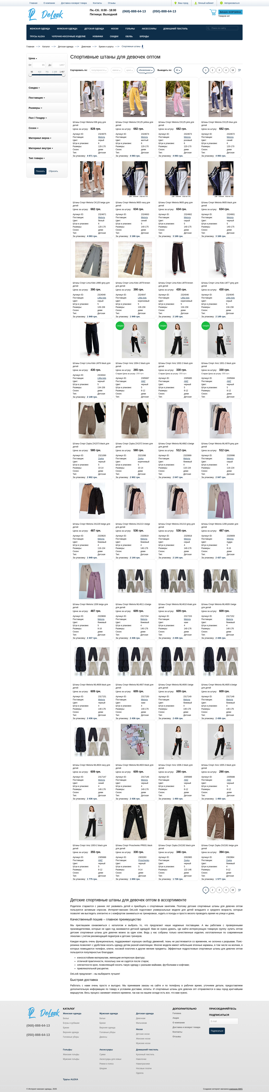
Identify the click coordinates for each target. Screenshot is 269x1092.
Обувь (129, 36)
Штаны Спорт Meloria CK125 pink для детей (176, 123)
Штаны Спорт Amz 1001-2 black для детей (218, 365)
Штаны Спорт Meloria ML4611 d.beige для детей (133, 606)
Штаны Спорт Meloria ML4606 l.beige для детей (176, 686)
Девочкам (140, 1018)
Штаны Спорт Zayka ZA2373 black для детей (91, 445)
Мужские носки (143, 1043)
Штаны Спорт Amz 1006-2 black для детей (176, 766)
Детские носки (143, 1034)
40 (178, 70)
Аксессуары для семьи (110, 1059)
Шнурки (103, 1068)
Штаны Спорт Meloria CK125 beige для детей (91, 204)
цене (129, 70)
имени (116, 70)
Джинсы (103, 1037)
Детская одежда (94, 29)
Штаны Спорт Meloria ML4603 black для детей (134, 766)
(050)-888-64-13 (164, 11)
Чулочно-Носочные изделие (69, 36)
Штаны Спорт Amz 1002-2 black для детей (176, 365)
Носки (114, 29)
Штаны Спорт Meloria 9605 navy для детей (133, 204)
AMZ (143, 381)
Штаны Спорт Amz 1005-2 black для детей (218, 766)
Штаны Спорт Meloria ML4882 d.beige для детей (176, 445)
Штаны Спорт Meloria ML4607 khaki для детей (134, 686)
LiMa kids (101, 298)
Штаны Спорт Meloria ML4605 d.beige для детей (219, 686)
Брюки (66, 1027)
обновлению (146, 70)
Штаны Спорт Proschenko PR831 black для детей (134, 847)
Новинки (98, 36)
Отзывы (112, 3)
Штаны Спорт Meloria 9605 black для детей (218, 204)
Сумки (103, 1054)
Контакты (97, 3)
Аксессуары (149, 29)
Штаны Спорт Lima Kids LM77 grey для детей (219, 284)
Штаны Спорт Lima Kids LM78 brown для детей (176, 284)
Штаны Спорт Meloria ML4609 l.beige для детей (218, 606)
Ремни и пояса (106, 1064)
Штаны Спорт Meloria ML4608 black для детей (91, 686)
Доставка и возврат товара (74, 3)
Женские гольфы (71, 1054)
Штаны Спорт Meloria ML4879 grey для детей (219, 445)
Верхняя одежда (71, 1032)
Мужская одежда (67, 29)
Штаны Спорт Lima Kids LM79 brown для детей (133, 284)
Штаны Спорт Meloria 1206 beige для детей (90, 606)
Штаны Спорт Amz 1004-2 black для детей (133, 365)
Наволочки (141, 1059)
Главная (33, 3)
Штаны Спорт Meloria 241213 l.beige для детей (133, 525)
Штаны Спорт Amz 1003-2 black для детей (90, 847)
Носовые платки (144, 1068)
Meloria (101, 137)
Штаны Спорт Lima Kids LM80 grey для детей (91, 284)
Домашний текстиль (175, 29)
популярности (99, 70)
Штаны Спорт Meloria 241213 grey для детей (177, 525)
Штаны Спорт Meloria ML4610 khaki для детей (177, 606)
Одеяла (139, 1073)
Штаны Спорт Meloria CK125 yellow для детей (134, 123)
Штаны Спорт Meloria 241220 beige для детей (91, 525)
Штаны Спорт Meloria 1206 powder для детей (219, 525)
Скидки (114, 36)
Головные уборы (71, 1037)
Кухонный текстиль (145, 1054)
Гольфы (130, 29)
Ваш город (181, 3)
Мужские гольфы (71, 1059)
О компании (49, 3)
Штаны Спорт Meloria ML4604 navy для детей (91, 766)
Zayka (101, 458)
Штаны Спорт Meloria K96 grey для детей (89, 123)
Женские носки (143, 1038)
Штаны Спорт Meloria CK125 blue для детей (219, 123)
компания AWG (236, 1089)
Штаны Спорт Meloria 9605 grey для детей (176, 204)
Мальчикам (141, 1023)
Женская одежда (40, 29)
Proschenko (143, 860)
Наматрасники (143, 1064)
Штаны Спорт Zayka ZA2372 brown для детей (134, 445)
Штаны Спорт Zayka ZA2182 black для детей (177, 847)
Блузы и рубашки (71, 1023)
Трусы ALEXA (37, 36)
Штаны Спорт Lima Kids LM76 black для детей (91, 365)
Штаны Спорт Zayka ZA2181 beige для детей (219, 847)
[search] (208, 28)
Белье (66, 1018)
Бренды (144, 36)
